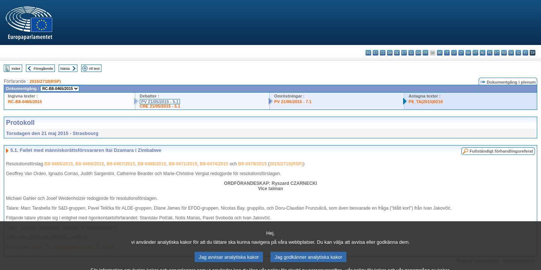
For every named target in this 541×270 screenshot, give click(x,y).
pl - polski (490, 53)
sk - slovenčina (511, 53)
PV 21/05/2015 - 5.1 (160, 101)
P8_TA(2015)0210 (426, 101)
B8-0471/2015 (183, 163)
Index (16, 68)
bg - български (368, 53)
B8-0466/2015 (90, 163)
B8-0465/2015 (58, 163)
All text (94, 68)
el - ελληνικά (411, 53)
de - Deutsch (397, 53)
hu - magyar (468, 53)
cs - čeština (382, 53)
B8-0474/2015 (214, 163)
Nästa (65, 68)
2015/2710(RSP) (45, 81)
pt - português (497, 53)
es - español (375, 53)
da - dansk (390, 53)
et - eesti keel (404, 53)
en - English (418, 53)
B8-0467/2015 (121, 163)
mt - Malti (475, 53)
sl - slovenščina (518, 53)
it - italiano (447, 53)
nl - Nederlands (482, 53)
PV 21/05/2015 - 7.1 (293, 101)
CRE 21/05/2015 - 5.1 (160, 106)
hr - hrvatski (440, 53)
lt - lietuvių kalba (461, 53)
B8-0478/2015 (252, 163)
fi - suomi (525, 53)
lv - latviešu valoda (454, 53)
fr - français (425, 53)
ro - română (504, 53)
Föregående (43, 68)
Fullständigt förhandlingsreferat (501, 151)
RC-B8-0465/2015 (25, 101)
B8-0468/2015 (152, 163)
